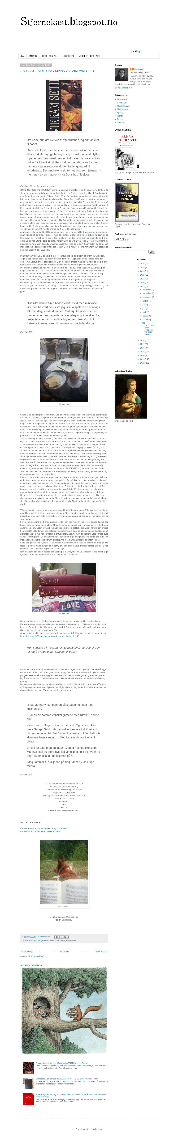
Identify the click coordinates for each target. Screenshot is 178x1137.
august (146, 301)
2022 (142, 275)
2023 (142, 271)
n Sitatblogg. (66, 920)
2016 (142, 348)
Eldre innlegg (101, 952)
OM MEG (33, 56)
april (145, 312)
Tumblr (120, 116)
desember (147, 289)
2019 (142, 286)
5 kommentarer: (44, 937)
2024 (142, 267)
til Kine (91, 235)
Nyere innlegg (27, 952)
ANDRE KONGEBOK (31, 965)
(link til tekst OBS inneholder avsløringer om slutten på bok (50, 636)
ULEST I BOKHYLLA (50, 56)
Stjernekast (138, 69)
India (57, 941)
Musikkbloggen (123, 106)
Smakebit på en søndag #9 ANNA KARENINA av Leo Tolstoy (62, 1063)
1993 (39, 941)
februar (146, 316)
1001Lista (32, 941)
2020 (142, 282)
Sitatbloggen (122, 109)
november (147, 293)
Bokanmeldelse (48, 941)
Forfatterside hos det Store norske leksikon (40, 831)
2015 (142, 352)
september (147, 297)
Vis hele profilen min (123, 88)
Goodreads (122, 103)
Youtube (120, 122)
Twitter (120, 119)
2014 (142, 355)
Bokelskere (122, 99)
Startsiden (64, 952)
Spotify (120, 113)
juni (144, 308)
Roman (62, 941)
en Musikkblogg (70, 917)
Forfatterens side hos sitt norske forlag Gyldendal (43, 828)
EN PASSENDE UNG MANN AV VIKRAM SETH (58, 71)
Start (23, 56)
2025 (142, 264)
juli (144, 305)
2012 (142, 363)
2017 (142, 344)
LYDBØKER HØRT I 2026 (89, 56)
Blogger (98, 1129)
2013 (142, 359)
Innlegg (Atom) (37, 956)
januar (145, 320)
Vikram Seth (71, 941)
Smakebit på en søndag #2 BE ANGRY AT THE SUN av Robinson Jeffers (67, 1079)
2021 (142, 279)
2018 (142, 340)
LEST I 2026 (68, 56)
